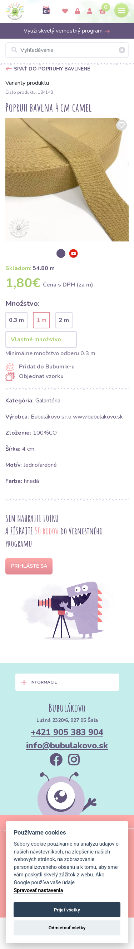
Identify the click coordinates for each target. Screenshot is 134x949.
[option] (67, 179)
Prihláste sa (29, 566)
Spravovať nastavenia (38, 890)
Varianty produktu (27, 83)
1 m (41, 320)
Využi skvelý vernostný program (67, 31)
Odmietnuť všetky (67, 927)
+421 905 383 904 (67, 732)
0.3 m (16, 320)
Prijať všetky (67, 910)
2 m (64, 320)
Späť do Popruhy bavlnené (52, 68)
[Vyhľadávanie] (67, 50)
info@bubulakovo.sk (67, 745)
